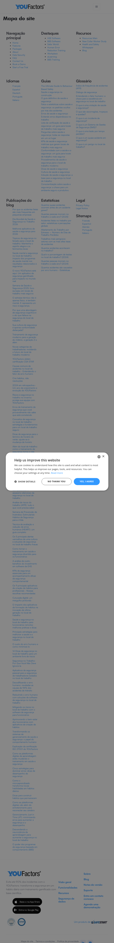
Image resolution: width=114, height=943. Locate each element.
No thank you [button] (57, 481)
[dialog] (57, 471)
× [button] (103, 456)
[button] (24, 481)
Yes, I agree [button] (87, 481)
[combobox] (99, 456)
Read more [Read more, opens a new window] (57, 473)
